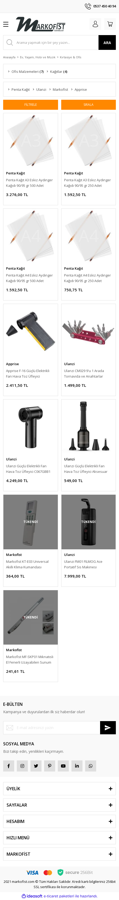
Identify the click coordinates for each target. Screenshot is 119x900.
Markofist (14, 554)
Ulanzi (69, 363)
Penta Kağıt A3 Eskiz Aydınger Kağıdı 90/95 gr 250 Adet (87, 183)
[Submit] (108, 727)
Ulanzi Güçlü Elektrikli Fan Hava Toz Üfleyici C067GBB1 (28, 469)
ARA (107, 42)
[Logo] (40, 24)
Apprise (12, 363)
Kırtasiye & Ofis (70, 57)
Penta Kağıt (15, 173)
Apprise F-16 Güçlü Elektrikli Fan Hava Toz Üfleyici (27, 373)
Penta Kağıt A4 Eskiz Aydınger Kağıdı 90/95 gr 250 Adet (87, 278)
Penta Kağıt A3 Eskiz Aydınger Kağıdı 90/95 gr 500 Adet (29, 183)
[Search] (59, 42)
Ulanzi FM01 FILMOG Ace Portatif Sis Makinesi (83, 564)
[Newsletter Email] (59, 727)
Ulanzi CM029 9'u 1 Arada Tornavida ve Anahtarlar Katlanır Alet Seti (84, 373)
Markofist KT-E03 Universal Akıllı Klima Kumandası (27, 564)
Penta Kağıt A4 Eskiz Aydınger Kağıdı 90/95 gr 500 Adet (29, 278)
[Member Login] (95, 24)
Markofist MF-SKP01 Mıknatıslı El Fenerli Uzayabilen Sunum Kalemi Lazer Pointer (29, 659)
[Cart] (110, 24)
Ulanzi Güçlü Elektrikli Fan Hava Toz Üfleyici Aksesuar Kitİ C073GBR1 (85, 469)
